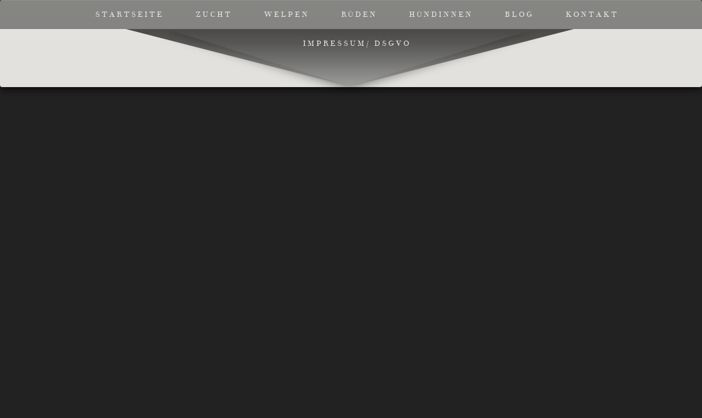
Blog (519, 14)
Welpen (286, 14)
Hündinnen (441, 14)
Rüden (359, 14)
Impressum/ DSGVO (357, 43)
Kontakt (592, 14)
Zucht (214, 14)
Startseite (129, 14)
